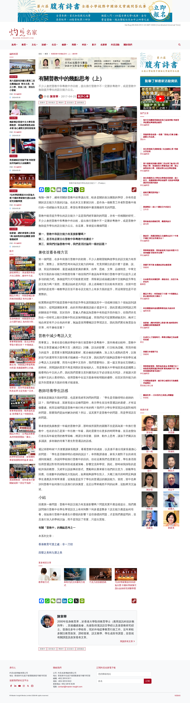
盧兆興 (161, 226)
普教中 (42, 102)
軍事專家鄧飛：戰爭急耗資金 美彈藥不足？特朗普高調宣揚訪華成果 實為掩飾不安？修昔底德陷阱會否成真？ (169, 371)
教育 (24, 44)
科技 (84, 44)
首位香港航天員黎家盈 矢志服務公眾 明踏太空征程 (168, 151)
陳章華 (54, 96)
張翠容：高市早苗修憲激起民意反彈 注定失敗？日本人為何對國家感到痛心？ (22, 390)
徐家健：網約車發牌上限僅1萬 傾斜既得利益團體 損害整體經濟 (22, 236)
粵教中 (61, 102)
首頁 (40, 54)
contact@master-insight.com (70, 687)
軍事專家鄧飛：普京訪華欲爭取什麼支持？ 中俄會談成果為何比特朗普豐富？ (22, 344)
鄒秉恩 (161, 284)
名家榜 (103, 44)
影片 (94, 44)
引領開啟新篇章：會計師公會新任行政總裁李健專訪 (169, 383)
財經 (44, 44)
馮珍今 (161, 142)
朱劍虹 (161, 400)
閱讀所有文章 (127, 641)
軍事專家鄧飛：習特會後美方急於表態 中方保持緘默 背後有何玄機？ (169, 252)
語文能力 (70, 102)
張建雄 (161, 270)
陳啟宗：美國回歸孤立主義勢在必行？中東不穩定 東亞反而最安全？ (169, 238)
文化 (34, 44)
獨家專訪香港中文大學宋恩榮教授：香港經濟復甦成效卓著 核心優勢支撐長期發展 (22, 125)
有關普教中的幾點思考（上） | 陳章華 (64, 54)
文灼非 (161, 212)
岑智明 (161, 195)
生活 (54, 44)
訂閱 (148, 681)
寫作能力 (51, 102)
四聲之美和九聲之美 (50, 552)
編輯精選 (162, 313)
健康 (64, 44)
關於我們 (128, 44)
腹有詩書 (13, 77)
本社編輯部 (18, 94)
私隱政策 (177, 695)
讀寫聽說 (80, 102)
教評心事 (83, 96)
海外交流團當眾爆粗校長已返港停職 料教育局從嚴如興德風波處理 (169, 122)
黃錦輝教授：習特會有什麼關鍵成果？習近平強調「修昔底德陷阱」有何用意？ (22, 483)
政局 (14, 44)
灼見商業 (13, 229)
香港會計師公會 (165, 388)
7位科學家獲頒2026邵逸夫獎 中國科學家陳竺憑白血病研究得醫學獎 (126, 581)
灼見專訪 (13, 118)
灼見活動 (115, 44)
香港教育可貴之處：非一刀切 (56, 544)
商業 (74, 44)
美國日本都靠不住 (166, 352)
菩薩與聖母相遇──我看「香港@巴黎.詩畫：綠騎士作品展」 (169, 136)
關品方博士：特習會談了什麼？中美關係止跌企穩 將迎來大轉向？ (169, 296)
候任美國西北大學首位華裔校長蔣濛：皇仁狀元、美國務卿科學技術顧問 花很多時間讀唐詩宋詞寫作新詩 (169, 183)
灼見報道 (13, 191)
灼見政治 (13, 156)
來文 (160, 342)
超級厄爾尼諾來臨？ (167, 192)
